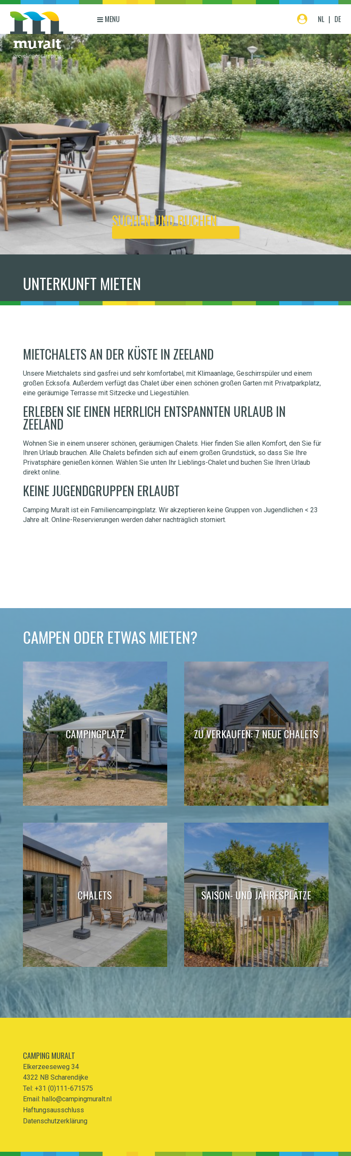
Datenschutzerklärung (55, 1121)
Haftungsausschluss (53, 1110)
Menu (108, 19)
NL (321, 19)
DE (337, 19)
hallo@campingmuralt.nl (77, 1099)
